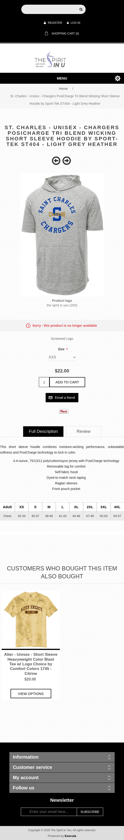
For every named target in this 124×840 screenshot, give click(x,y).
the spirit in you (58, 305)
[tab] (43, 431)
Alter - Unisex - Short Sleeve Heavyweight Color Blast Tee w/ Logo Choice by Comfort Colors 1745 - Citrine (31, 664)
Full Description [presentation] (43, 431)
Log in (73, 22)
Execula (70, 836)
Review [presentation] (84, 431)
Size (62, 349)
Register (53, 22)
